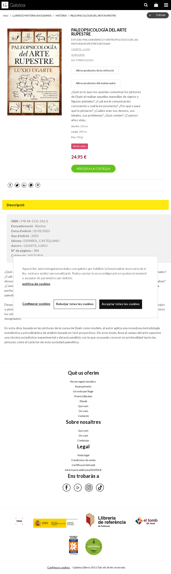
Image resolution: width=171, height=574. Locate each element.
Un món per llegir (83, 391)
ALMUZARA (78, 55)
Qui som (83, 406)
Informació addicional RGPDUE (83, 470)
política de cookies (36, 284)
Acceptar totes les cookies (121, 304)
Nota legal (83, 455)
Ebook (83, 401)
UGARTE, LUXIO (80, 49)
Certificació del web (83, 465)
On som (83, 411)
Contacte (83, 416)
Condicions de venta (83, 460)
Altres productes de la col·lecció (95, 70)
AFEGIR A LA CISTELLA (93, 169)
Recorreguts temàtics (83, 381)
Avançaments (83, 386)
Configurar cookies (58, 567)
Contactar (83, 440)
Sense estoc (79, 146)
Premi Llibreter (83, 396)
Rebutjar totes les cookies (75, 304)
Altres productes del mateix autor (96, 83)
